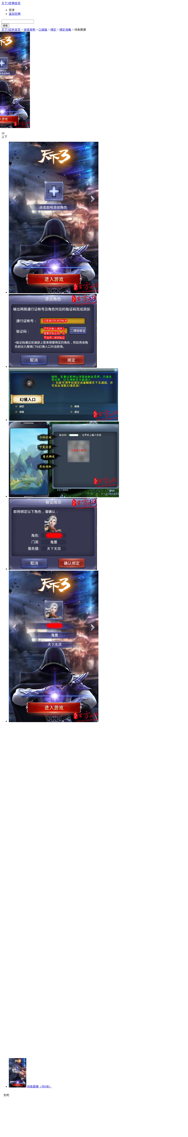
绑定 (53, 29)
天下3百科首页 (11, 29)
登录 (12, 10)
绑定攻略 (65, 29)
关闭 (6, 1095)
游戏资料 (29, 29)
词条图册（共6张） (39, 1086)
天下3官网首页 (11, 3)
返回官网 (15, 13)
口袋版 (43, 29)
